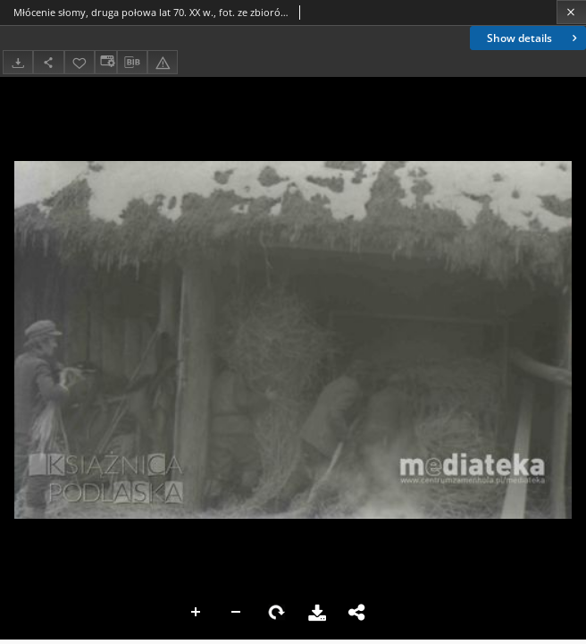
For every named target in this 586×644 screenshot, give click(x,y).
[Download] (18, 62)
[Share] (48, 62)
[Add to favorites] (79, 62)
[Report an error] (162, 62)
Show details (534, 38)
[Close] (571, 12)
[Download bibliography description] (132, 62)
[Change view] (105, 62)
